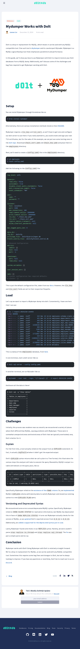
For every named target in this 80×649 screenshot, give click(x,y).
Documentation (40, 628)
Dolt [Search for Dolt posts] (18, 21)
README (61, 126)
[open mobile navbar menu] (4, 3)
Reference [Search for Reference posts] (10, 21)
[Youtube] (52, 634)
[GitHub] (27, 634)
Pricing (30, 628)
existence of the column (46, 490)
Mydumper (36, 48)
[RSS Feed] (72, 577)
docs (52, 285)
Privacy (67, 628)
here (46, 352)
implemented (69, 490)
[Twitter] (46, 634)
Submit (40, 602)
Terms (74, 628)
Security (60, 628)
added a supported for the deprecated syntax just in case (40, 523)
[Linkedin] (40, 634)
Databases (23, 628)
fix (67, 532)
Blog (9, 576)
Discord (9, 563)
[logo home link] (40, 3)
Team (54, 628)
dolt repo (12, 143)
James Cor (13, 32)
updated (27, 519)
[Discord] (34, 634)
